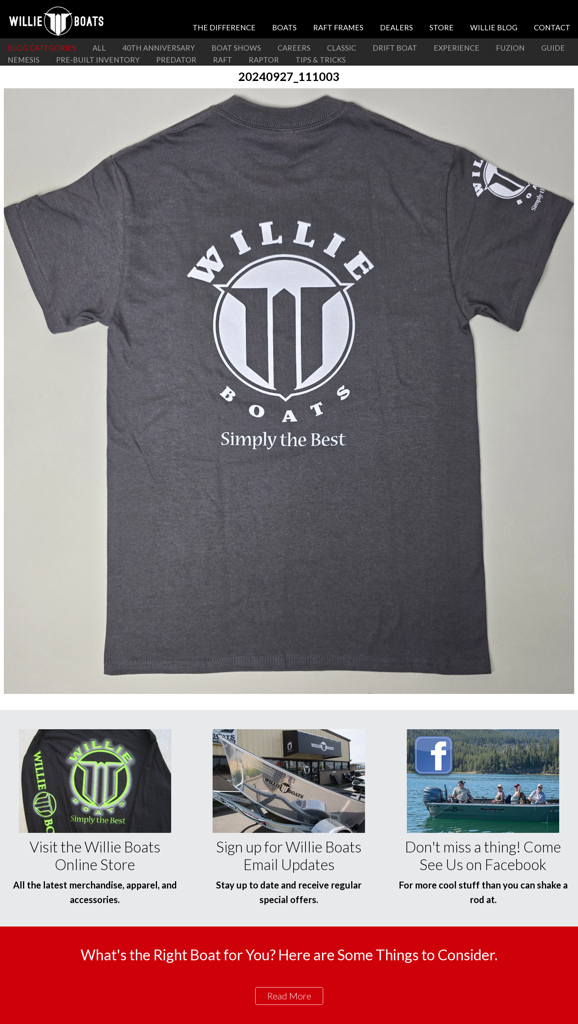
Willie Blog (493, 27)
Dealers (396, 27)
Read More (289, 995)
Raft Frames (338, 27)
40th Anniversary (158, 47)
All (99, 47)
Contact (552, 27)
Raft (222, 59)
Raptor (264, 59)
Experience (456, 47)
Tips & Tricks (321, 59)
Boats (284, 27)
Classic (341, 47)
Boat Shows (236, 47)
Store (441, 27)
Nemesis (24, 59)
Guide (553, 47)
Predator (176, 59)
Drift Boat (395, 47)
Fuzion (510, 47)
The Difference (224, 27)
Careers (293, 47)
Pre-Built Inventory (98, 59)
